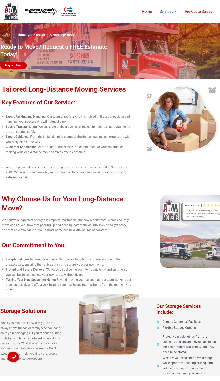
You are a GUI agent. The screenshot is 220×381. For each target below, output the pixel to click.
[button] (176, 11)
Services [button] (169, 11)
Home (148, 11)
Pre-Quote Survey (198, 11)
